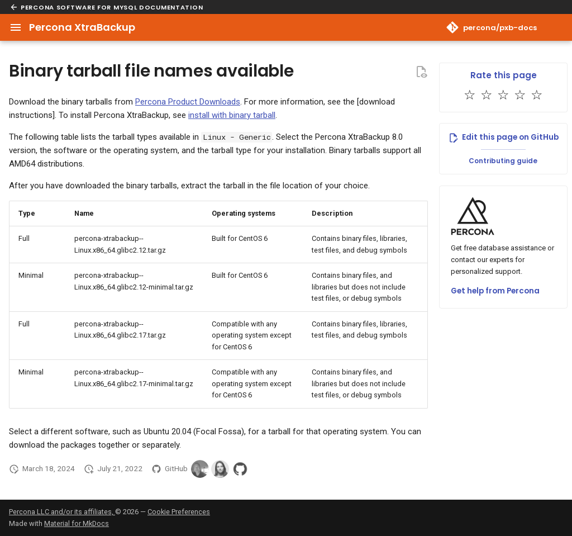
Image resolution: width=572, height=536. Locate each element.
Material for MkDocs (76, 523)
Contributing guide (503, 160)
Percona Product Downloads (187, 102)
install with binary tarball (231, 115)
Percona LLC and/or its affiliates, (62, 511)
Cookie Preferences (178, 511)
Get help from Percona (495, 291)
